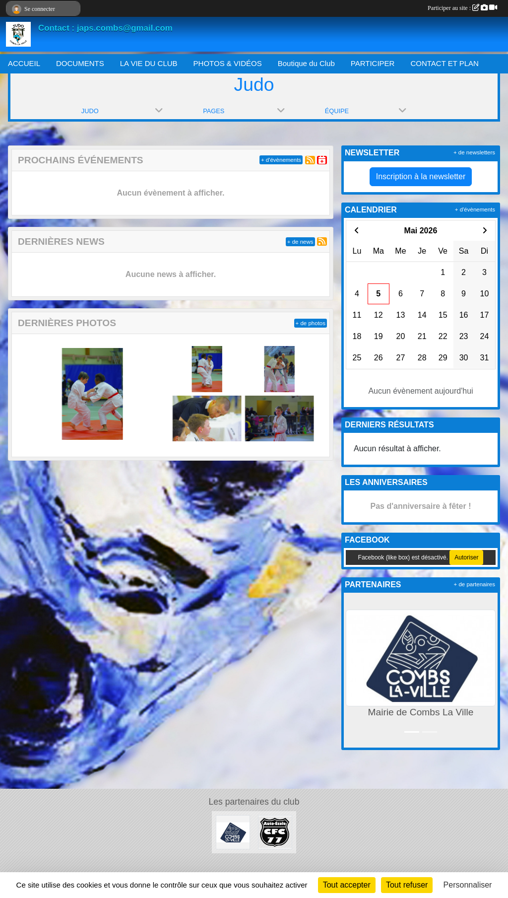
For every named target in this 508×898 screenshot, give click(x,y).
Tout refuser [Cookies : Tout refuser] (407, 885)
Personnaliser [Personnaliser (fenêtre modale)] (468, 885)
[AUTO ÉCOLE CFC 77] (275, 832)
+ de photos (310, 323)
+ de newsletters (474, 152)
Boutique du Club (306, 63)
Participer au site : (462, 7)
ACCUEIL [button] (24, 63)
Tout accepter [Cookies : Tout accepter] (347, 885)
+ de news (300, 242)
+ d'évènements (281, 160)
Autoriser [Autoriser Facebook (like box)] (466, 557)
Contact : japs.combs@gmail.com (105, 28)
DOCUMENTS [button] (80, 63)
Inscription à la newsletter (421, 176)
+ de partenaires (474, 584)
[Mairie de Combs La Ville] (233, 832)
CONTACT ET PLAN (444, 63)
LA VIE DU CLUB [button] (149, 63)
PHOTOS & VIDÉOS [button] (227, 63)
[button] (353, 670)
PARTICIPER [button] (373, 63)
